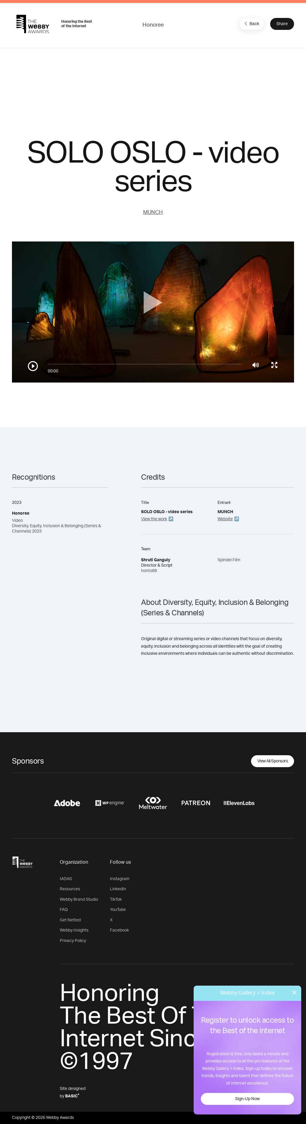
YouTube (118, 910)
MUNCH (153, 212)
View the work (154, 519)
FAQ (64, 910)
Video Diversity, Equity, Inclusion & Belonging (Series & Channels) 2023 (56, 526)
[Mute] (256, 365)
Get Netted (70, 920)
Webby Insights (74, 930)
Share (282, 24)
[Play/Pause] (33, 366)
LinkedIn (118, 889)
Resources (70, 889)
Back (251, 24)
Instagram (119, 879)
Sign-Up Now (247, 1099)
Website (225, 519)
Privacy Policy (73, 941)
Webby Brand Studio (79, 899)
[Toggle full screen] (274, 365)
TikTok (116, 899)
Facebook (119, 930)
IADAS (66, 879)
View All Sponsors (272, 761)
